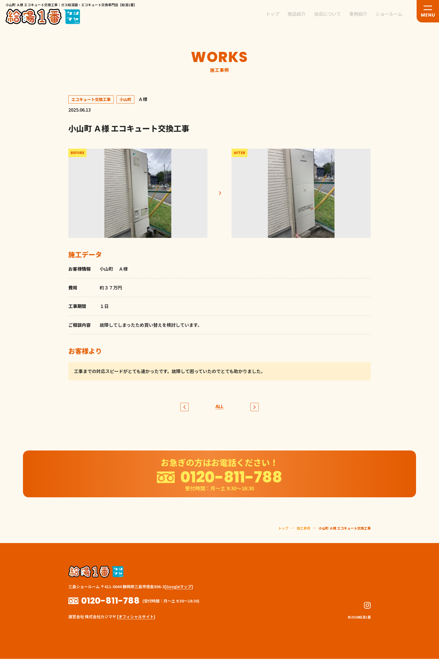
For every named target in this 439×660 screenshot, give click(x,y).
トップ (277, 13)
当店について (331, 13)
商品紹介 (301, 13)
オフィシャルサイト (136, 617)
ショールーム (393, 13)
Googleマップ (179, 596)
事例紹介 (363, 13)
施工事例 (303, 537)
